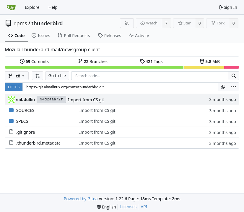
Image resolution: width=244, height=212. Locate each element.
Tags (151, 61)
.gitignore (25, 132)
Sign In (228, 7)
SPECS (22, 121)
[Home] (11, 7)
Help (53, 7)
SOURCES (25, 110)
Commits (34, 61)
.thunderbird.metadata (38, 143)
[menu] (233, 86)
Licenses (128, 206)
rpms (20, 23)
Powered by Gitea (81, 198)
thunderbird (47, 23)
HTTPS (13, 87)
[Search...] (233, 75)
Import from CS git (86, 99)
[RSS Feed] (127, 23)
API (144, 206)
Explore (32, 7)
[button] (37, 75)
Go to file (57, 75)
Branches (93, 61)
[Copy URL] (223, 86)
